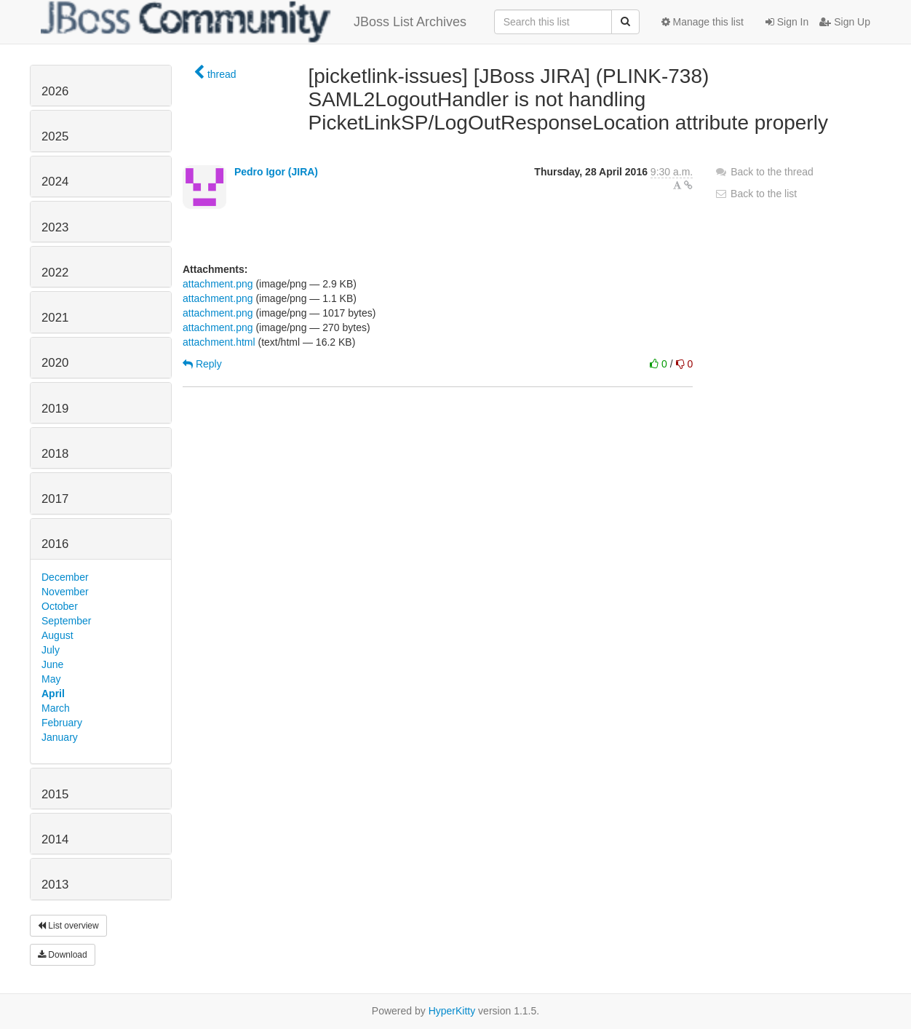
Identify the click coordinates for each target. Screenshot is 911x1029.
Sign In (786, 22)
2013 (54, 884)
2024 (54, 181)
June (52, 664)
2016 (54, 544)
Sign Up (844, 22)
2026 (54, 91)
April (53, 693)
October (59, 606)
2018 (54, 454)
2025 (54, 136)
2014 (54, 839)
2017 (54, 499)
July (50, 650)
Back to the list (756, 193)
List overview (68, 926)
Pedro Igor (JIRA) (276, 172)
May (50, 679)
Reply (202, 364)
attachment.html (219, 342)
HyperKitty (452, 1011)
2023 (54, 227)
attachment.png (218, 284)
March (55, 708)
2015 (54, 794)
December (65, 577)
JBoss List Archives (253, 22)
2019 (54, 409)
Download (62, 955)
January (59, 737)
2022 (54, 272)
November (65, 591)
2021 (54, 318)
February (61, 722)
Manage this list (702, 22)
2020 (54, 363)
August (57, 635)
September (66, 621)
